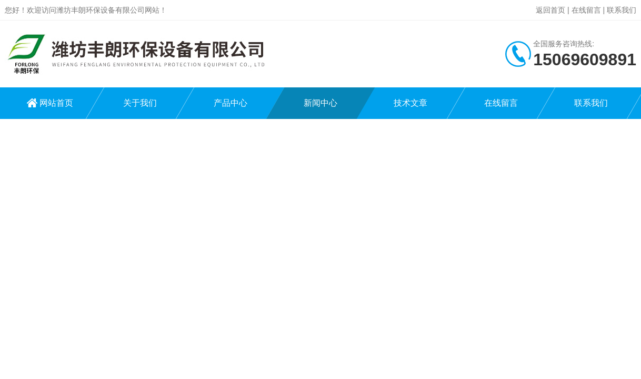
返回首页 (550, 10)
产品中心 (230, 102)
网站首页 (56, 102)
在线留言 (586, 10)
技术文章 (410, 102)
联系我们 (621, 10)
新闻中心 (320, 102)
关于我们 (140, 102)
